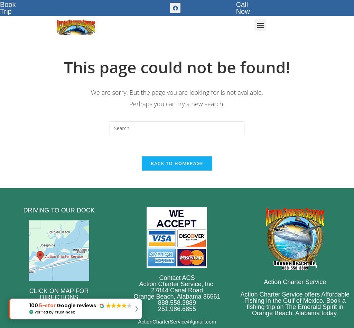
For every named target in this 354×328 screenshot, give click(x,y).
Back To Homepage (177, 163)
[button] (260, 25)
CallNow (243, 8)
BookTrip (8, 8)
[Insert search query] (177, 128)
